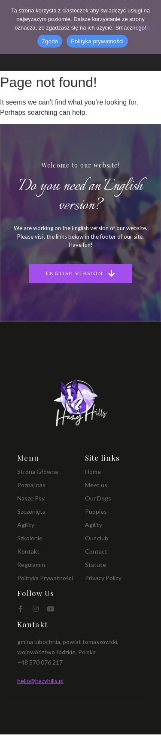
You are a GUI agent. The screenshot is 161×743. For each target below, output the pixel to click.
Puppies (96, 511)
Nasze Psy (31, 498)
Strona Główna (37, 471)
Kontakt (28, 551)
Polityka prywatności (97, 41)
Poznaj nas (31, 484)
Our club (96, 538)
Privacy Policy (103, 577)
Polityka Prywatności (45, 577)
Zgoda (50, 41)
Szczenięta (31, 511)
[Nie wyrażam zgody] (147, 26)
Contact (96, 551)
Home (93, 471)
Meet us (96, 484)
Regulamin (31, 564)
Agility (25, 524)
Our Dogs (98, 498)
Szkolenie (30, 538)
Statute (95, 564)
